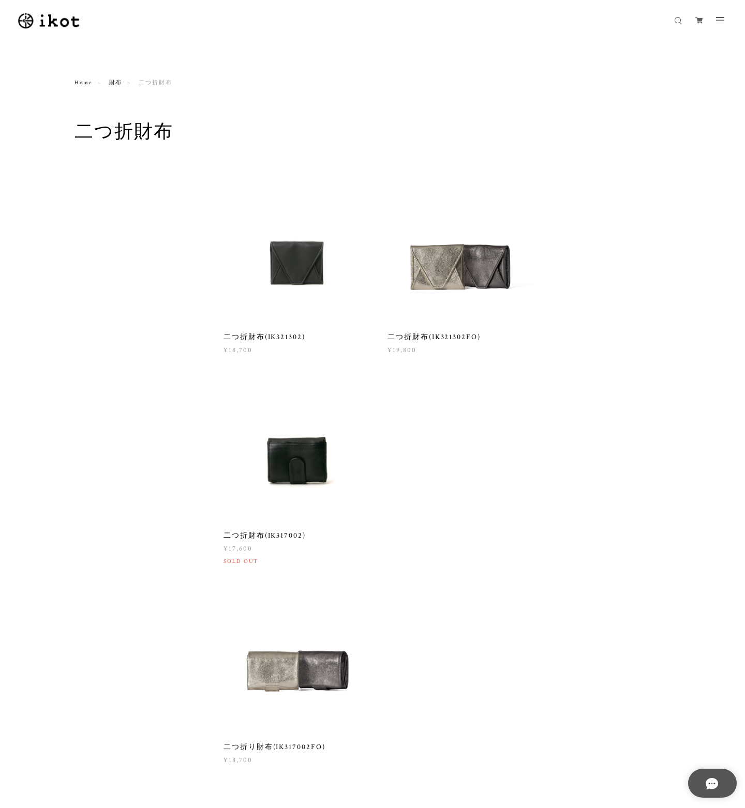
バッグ (85, 193)
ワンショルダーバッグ (113, 236)
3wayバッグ (98, 263)
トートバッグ (101, 276)
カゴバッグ (92, 306)
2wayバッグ (98, 249)
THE (89, 335)
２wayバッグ (99, 321)
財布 (116, 82)
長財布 (91, 380)
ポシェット (97, 222)
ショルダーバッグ (106, 209)
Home (83, 82)
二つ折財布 (97, 394)
